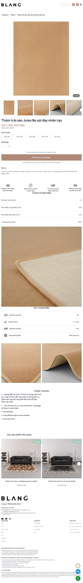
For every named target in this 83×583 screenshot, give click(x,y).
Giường (3, 541)
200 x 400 (45, 136)
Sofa (2, 523)
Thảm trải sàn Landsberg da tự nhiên (21, 481)
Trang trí (3, 538)
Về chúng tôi (37, 523)
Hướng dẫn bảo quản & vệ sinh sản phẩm (15, 415)
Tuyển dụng (37, 529)
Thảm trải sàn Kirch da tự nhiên (61, 481)
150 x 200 (7, 136)
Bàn (2, 532)
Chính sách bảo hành (74, 532)
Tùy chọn (57, 136)
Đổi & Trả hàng (73, 529)
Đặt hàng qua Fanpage (41, 157)
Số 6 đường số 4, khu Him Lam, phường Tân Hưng (22, 513)
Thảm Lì (13, 15)
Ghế (2, 526)
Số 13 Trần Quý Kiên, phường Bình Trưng (20, 510)
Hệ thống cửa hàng (39, 526)
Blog (35, 532)
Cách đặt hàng (7, 412)
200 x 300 (32, 136)
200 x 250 (19, 136)
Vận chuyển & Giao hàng (75, 526)
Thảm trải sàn (4, 529)
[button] (79, 464)
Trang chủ (5, 15)
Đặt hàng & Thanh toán (75, 523)
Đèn (2, 535)
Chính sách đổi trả (8, 419)
